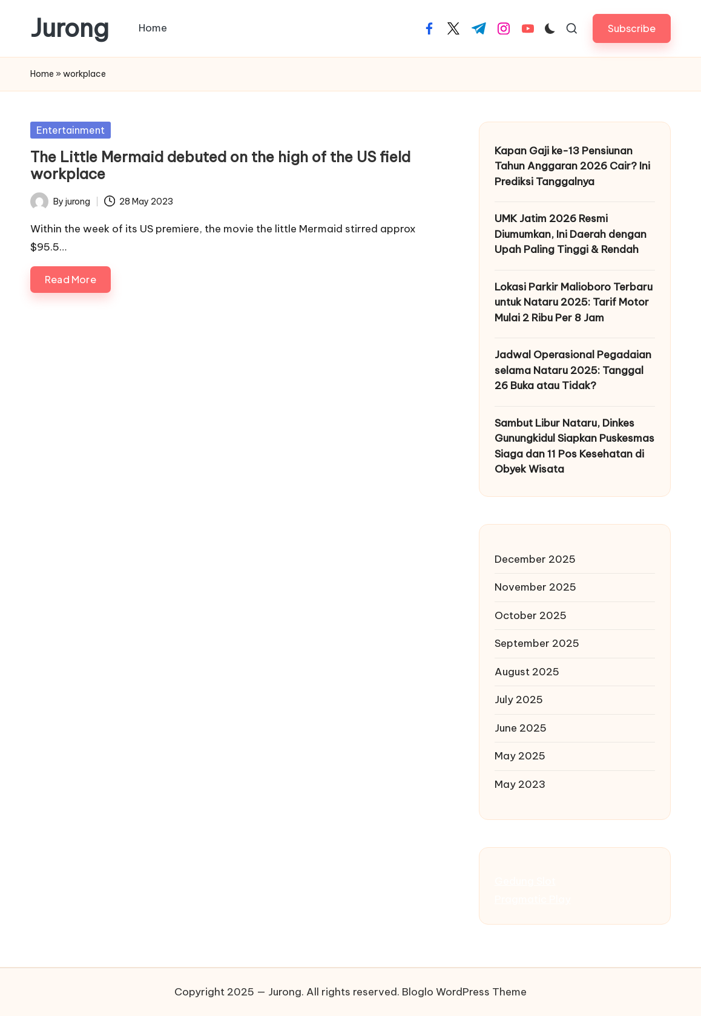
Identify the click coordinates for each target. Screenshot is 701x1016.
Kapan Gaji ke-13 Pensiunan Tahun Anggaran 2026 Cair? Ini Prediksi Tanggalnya (572, 166)
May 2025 (520, 755)
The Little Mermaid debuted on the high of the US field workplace (220, 165)
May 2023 (520, 784)
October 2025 (531, 615)
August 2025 (527, 671)
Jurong (69, 28)
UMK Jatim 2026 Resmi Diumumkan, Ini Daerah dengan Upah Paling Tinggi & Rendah (571, 234)
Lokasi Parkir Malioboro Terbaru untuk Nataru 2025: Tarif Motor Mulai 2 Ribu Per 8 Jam (574, 302)
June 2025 (521, 728)
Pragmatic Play (533, 899)
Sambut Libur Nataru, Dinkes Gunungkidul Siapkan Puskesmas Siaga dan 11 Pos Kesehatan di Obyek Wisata (574, 446)
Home (42, 73)
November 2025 (535, 587)
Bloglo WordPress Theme (464, 991)
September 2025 (537, 643)
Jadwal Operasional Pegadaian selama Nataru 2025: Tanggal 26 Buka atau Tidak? (573, 370)
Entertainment (70, 130)
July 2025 (519, 699)
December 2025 (535, 559)
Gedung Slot (525, 881)
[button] (632, 28)
